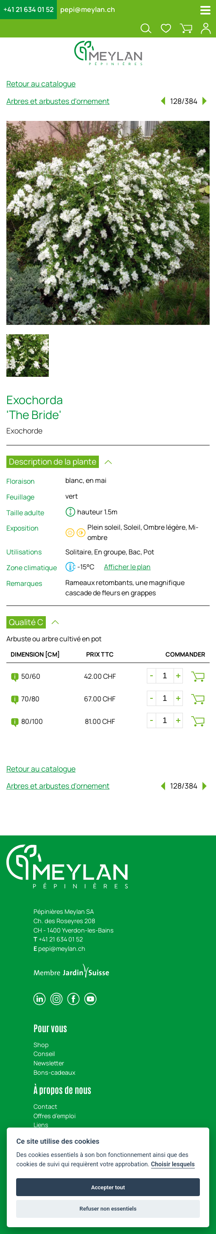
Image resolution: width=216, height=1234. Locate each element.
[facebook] (73, 999)
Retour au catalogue (41, 83)
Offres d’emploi (55, 1116)
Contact (45, 1106)
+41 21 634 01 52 (28, 9)
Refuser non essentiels (107, 1208)
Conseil (44, 1054)
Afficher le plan (127, 566)
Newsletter (49, 1063)
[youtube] (90, 999)
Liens (41, 1125)
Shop (41, 1045)
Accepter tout (108, 1187)
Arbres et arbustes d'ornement (57, 101)
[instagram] (56, 999)
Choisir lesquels (173, 1164)
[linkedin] (39, 999)
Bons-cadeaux (55, 1072)
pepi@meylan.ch (87, 9)
